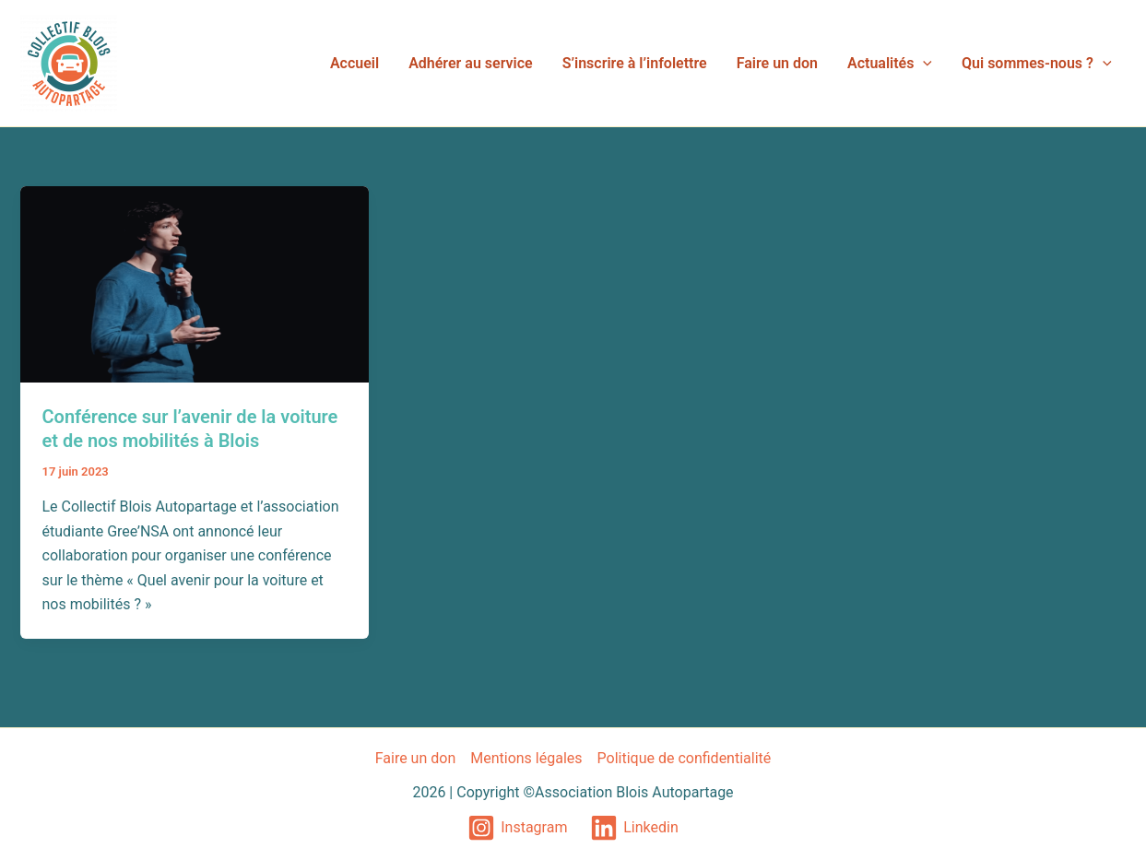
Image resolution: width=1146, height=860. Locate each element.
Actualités (889, 64)
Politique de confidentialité (684, 758)
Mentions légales (526, 758)
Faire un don (777, 63)
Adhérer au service (470, 63)
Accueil (354, 63)
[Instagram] (517, 828)
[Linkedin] (634, 828)
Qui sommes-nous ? (1036, 64)
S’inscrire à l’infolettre (634, 63)
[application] (923, 64)
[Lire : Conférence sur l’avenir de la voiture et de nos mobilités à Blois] (195, 283)
